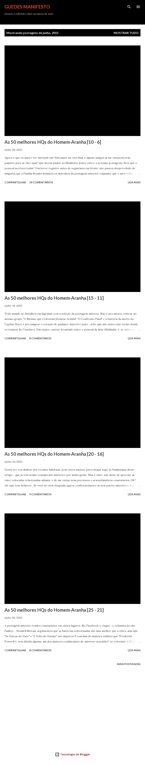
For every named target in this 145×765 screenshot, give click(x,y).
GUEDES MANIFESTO (27, 6)
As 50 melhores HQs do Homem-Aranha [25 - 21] (54, 610)
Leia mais (134, 182)
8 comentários (40, 338)
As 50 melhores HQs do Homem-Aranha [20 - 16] (54, 454)
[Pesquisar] (129, 7)
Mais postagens (128, 664)
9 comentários (40, 494)
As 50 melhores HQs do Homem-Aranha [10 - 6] (53, 142)
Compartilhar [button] (15, 182)
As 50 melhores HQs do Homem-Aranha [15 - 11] (54, 298)
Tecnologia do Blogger (72, 754)
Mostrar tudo (126, 33)
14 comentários (41, 182)
